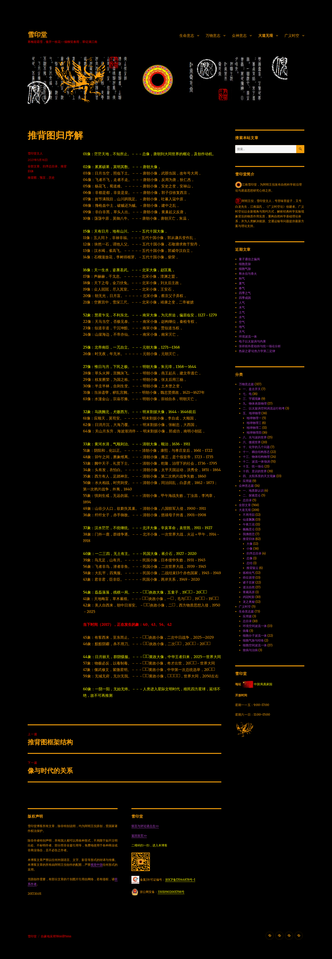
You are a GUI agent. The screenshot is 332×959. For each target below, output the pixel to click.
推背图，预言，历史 (41, 177)
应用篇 (247, 481)
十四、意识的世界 (255, 471)
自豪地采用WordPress (56, 936)
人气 (242, 303)
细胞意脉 (245, 264)
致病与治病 (250, 650)
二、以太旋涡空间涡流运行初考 (264, 408)
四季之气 (245, 293)
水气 (242, 317)
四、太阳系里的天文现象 (259, 476)
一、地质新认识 (253, 491)
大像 (249, 544)
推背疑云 (252, 568)
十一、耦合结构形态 (256, 452)
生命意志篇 (246, 611)
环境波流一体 (248, 336)
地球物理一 (253, 418)
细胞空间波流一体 (255, 645)
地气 (242, 327)
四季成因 (245, 298)
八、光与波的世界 (255, 437)
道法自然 (249, 587)
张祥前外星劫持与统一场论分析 (260, 346)
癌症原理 (249, 578)
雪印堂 (37, 34)
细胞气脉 (245, 269)
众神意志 (239, 35)
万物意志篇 (246, 384)
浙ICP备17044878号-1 (180, 880)
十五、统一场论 (253, 466)
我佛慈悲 (249, 534)
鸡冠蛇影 (249, 597)
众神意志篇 (246, 486)
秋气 (242, 278)
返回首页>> (139, 836)
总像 (249, 558)
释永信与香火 (248, 274)
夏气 (242, 283)
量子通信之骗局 (249, 259)
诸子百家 (249, 582)
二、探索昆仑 (252, 495)
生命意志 (186, 35)
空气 (242, 322)
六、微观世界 (252, 442)
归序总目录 (50, 166)
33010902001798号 (171, 892)
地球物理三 (253, 423)
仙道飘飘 (249, 520)
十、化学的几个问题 (256, 447)
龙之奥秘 (249, 602)
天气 (242, 332)
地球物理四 (253, 432)
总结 (249, 563)
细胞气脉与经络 (253, 640)
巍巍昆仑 (249, 529)
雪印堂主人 (35, 153)
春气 (242, 288)
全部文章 (34, 166)
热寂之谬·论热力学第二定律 (257, 351)
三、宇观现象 (252, 399)
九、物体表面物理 (255, 403)
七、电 (247, 394)
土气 (242, 312)
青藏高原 (249, 592)
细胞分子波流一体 (255, 636)
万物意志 (213, 35)
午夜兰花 (249, 524)
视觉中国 (97, 865)
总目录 (247, 500)
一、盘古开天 (252, 389)
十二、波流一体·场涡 (256, 461)
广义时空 (292, 35)
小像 (249, 549)
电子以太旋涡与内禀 (252, 341)
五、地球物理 (252, 413)
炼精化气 (249, 573)
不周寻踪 (249, 515)
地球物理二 (253, 428)
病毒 (246, 631)
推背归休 (249, 539)
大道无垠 (265, 35)
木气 (242, 307)
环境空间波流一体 (255, 626)
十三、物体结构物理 (256, 457)
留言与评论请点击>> (145, 826)
